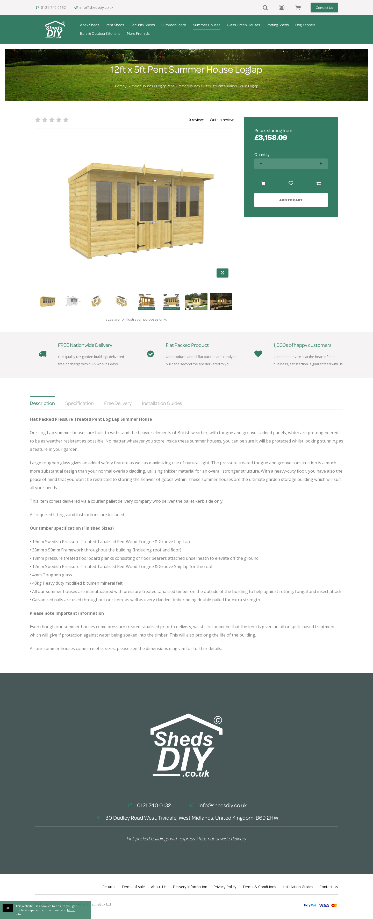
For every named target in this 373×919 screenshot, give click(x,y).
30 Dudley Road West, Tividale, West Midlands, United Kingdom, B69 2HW (186, 817)
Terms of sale (133, 886)
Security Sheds (143, 24)
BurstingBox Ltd (99, 904)
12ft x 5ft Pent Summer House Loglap (230, 86)
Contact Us (324, 7)
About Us (159, 886)
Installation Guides (297, 886)
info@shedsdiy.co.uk (93, 7)
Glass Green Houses (243, 24)
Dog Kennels (305, 24)
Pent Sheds (115, 24)
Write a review (222, 119)
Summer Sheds (174, 24)
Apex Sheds (89, 24)
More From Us (138, 33)
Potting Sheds (278, 24)
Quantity (261, 154)
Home (119, 86)
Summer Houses (206, 24)
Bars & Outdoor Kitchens (100, 33)
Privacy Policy (224, 886)
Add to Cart (291, 199)
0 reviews (197, 119)
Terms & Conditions (259, 886)
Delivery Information (190, 886)
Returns (108, 886)
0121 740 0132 (50, 7)
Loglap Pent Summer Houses (178, 86)
